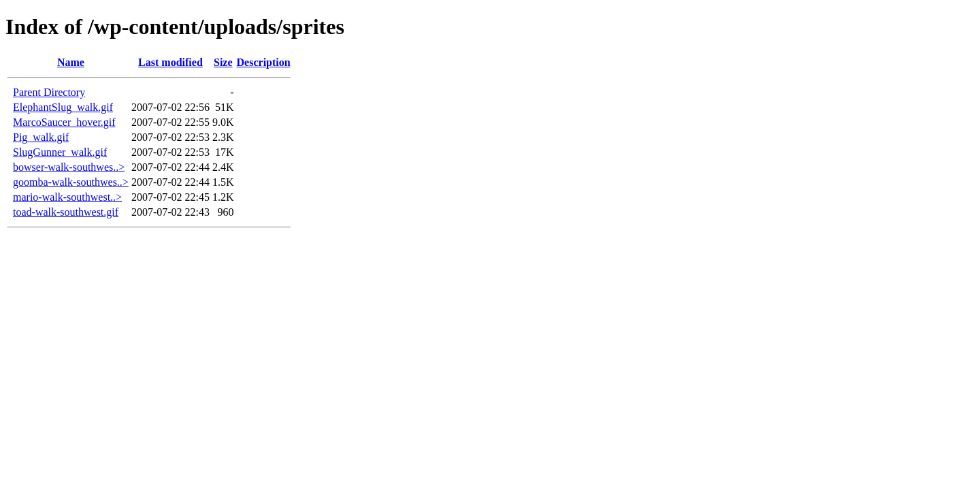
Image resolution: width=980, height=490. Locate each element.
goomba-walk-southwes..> (71, 182)
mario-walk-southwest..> (67, 197)
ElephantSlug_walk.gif (63, 107)
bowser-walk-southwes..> (69, 167)
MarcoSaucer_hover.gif (64, 122)
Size (223, 62)
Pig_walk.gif (41, 137)
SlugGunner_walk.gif (60, 152)
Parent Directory (49, 92)
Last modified (170, 62)
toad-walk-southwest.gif (65, 212)
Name (70, 62)
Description (264, 62)
